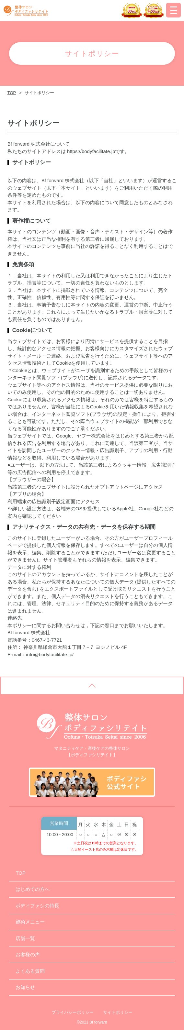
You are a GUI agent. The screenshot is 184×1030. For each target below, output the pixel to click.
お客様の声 (28, 954)
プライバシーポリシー (73, 1012)
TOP (11, 92)
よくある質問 (30, 971)
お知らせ (25, 987)
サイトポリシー (117, 1012)
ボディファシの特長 (37, 905)
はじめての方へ (33, 889)
